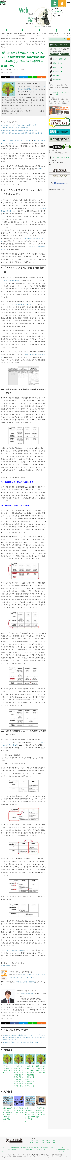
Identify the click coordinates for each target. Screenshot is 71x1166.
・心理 (42, 1142)
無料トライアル (65, 53)
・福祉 (37, 1142)
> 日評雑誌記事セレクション (48, 1147)
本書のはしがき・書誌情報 (25, 982)
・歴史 (59, 1140)
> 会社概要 (41, 1149)
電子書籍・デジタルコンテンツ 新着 (61, 93)
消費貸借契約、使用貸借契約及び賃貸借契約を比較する (20, 130)
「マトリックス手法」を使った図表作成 (14, 128)
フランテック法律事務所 (25, 993)
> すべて (4, 1147)
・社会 (48, 1140)
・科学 (53, 1142)
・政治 (37, 1140)
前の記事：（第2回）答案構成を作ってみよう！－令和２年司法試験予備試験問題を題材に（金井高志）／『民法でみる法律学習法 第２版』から (24, 1037)
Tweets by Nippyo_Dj (56, 189)
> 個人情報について (30, 1149)
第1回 (3, 965)
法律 (11, 72)
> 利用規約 (12, 1149)
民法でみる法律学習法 (11, 280)
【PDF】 (41, 169)
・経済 (42, 1140)
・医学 (31, 1142)
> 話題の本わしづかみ (32, 1147)
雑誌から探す (57, 67)
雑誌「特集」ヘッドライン (61, 157)
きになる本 (5, 72)
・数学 (48, 1142)
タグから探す (57, 71)
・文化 (53, 1140)
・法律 (31, 1140)
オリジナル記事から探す (61, 59)
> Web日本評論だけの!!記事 (18, 1147)
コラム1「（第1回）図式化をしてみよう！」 (16, 140)
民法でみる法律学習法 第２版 (21, 304)
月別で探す (57, 75)
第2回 (8, 965)
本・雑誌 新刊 (57, 79)
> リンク (62, 1147)
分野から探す (57, 63)
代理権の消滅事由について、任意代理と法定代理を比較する (21, 133)
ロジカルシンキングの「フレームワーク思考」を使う (19, 125)
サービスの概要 (54, 53)
